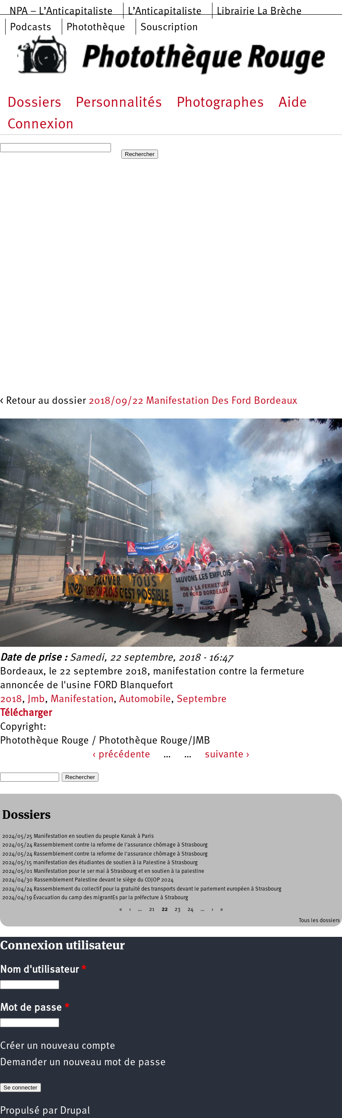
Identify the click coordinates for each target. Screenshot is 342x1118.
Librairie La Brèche (259, 11)
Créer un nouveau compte (57, 1046)
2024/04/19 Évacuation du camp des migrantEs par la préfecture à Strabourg (95, 898)
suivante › (227, 755)
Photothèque (95, 27)
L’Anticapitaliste (165, 11)
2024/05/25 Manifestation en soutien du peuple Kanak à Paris (78, 836)
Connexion (40, 125)
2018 (11, 699)
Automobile (145, 699)
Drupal (75, 1111)
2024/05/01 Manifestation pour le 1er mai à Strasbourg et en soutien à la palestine (103, 871)
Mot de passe (34, 1008)
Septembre (202, 699)
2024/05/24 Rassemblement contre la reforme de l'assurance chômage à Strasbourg (105, 845)
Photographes (220, 103)
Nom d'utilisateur (43, 970)
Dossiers (34, 103)
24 (190, 909)
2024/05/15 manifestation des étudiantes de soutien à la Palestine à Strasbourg (100, 863)
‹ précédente (121, 755)
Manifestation (82, 699)
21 (152, 909)
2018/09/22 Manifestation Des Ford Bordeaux (193, 401)
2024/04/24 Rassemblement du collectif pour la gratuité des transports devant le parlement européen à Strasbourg (142, 889)
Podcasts (30, 27)
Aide (293, 103)
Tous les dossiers (319, 920)
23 (177, 909)
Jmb (36, 699)
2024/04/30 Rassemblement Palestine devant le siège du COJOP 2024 (88, 880)
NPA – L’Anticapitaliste (61, 11)
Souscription (169, 27)
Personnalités (119, 103)
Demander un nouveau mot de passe (83, 1062)
